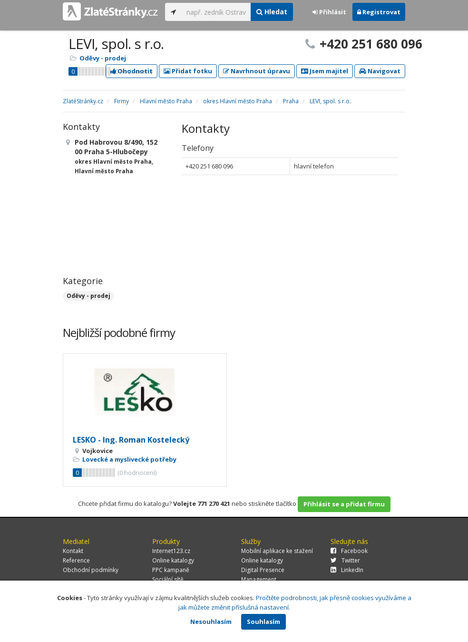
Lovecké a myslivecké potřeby (129, 459)
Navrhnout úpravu (256, 71)
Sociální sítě (168, 579)
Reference (76, 560)
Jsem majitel (324, 71)
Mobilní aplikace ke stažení (277, 551)
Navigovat (379, 71)
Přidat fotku (188, 71)
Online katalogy (173, 560)
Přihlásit (329, 12)
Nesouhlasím (211, 621)
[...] (216, 12)
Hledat (271, 11)
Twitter (345, 560)
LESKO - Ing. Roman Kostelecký (131, 440)
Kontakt (73, 551)
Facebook (349, 551)
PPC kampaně (170, 570)
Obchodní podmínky (90, 570)
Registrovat (378, 12)
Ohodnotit (131, 71)
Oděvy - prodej (102, 58)
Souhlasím (263, 621)
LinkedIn (347, 570)
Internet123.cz (171, 551)
